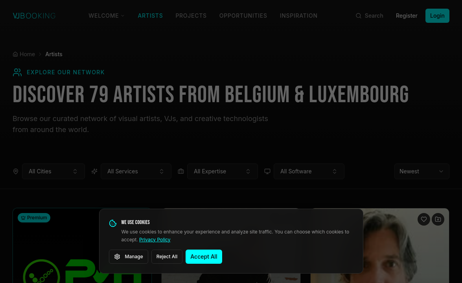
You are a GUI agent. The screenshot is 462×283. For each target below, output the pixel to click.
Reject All (167, 256)
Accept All (203, 256)
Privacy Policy (154, 240)
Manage (128, 257)
